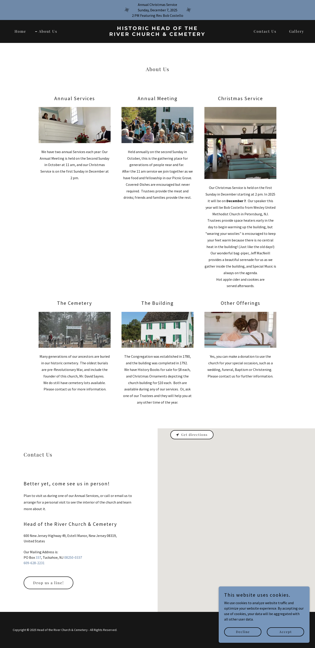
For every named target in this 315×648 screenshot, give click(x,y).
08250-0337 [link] (73, 557)
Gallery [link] (296, 31)
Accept (285, 632)
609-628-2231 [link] (34, 563)
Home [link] (20, 31)
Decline (243, 632)
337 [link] (38, 557)
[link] (157, 34)
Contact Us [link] (265, 31)
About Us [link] (48, 31)
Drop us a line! (48, 582)
